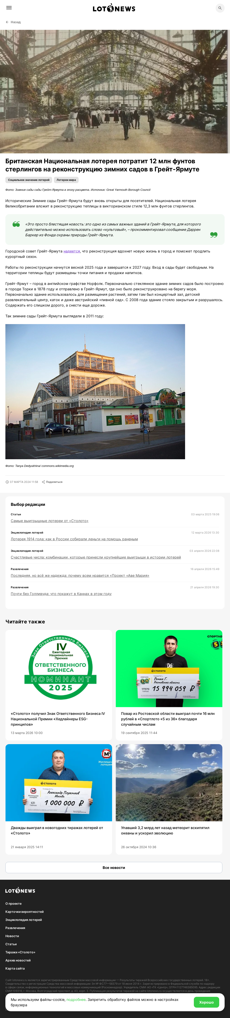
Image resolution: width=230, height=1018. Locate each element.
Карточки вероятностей (24, 911)
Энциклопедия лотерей (23, 920)
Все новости (114, 867)
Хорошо (206, 1002)
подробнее (76, 999)
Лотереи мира (66, 180)
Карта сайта (15, 968)
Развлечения (15, 928)
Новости (12, 936)
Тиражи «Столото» (20, 952)
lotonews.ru (19, 980)
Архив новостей (18, 960)
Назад (13, 22)
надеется (72, 251)
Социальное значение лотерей (28, 180)
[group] (58, 685)
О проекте (13, 903)
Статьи (11, 944)
